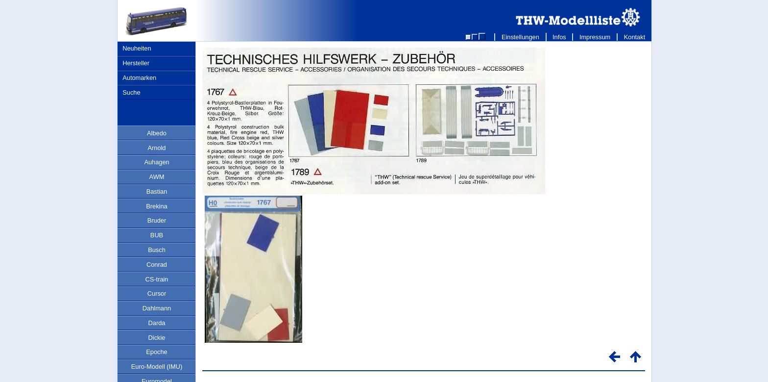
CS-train (156, 279)
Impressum (595, 37)
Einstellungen (520, 37)
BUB (156, 235)
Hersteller (135, 63)
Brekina (156, 206)
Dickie (157, 337)
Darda (157, 323)
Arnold (157, 148)
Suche (131, 92)
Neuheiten (136, 48)
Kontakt (634, 37)
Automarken (139, 77)
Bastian (157, 191)
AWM (157, 176)
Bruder (156, 220)
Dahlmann (157, 308)
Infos (560, 37)
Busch (157, 250)
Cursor (156, 293)
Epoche (156, 352)
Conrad (156, 264)
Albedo (157, 133)
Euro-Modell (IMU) (157, 366)
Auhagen (156, 162)
